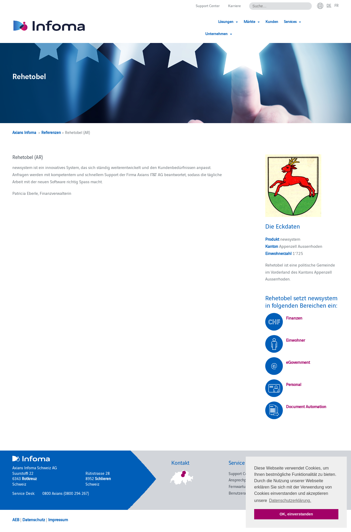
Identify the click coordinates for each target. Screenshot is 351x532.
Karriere (233, 5)
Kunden (268, 22)
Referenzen (51, 132)
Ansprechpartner (242, 479)
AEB (15, 519)
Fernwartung (239, 486)
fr (336, 5)
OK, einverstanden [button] (296, 514)
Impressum (58, 519)
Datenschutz (33, 519)
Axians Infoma (24, 132)
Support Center (205, 5)
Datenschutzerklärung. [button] (290, 500)
